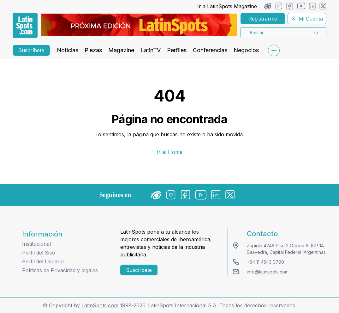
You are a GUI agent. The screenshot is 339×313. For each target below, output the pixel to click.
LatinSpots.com (99, 305)
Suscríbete (31, 50)
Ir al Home (169, 152)
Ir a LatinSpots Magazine (227, 6)
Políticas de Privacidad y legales (60, 270)
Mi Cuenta (307, 18)
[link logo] (25, 25)
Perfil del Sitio (38, 252)
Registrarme (262, 18)
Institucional (36, 244)
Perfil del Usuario (43, 261)
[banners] (139, 25)
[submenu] (274, 50)
